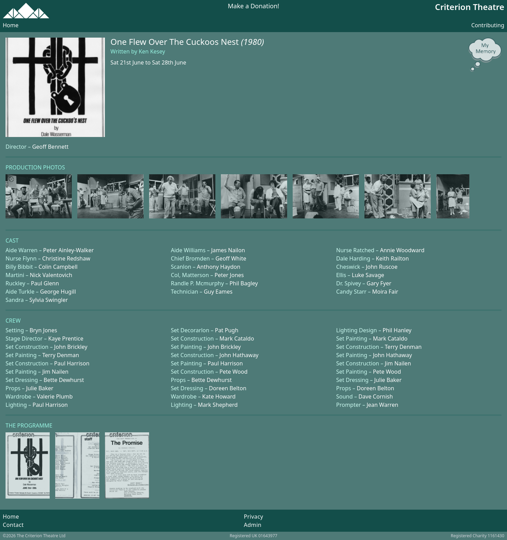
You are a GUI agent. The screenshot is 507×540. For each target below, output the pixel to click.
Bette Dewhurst (63, 380)
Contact (13, 525)
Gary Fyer (379, 283)
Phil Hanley (397, 330)
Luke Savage (368, 275)
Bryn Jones (43, 330)
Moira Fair (385, 291)
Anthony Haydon (218, 267)
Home (11, 25)
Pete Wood (233, 371)
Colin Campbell (58, 267)
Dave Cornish (375, 396)
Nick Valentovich (51, 275)
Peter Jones (229, 275)
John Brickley (70, 347)
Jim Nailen (398, 363)
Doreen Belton (227, 388)
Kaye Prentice (66, 338)
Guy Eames (218, 291)
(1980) (252, 41)
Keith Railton (392, 258)
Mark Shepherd (217, 405)
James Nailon (228, 250)
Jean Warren (382, 405)
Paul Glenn (45, 283)
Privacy (253, 516)
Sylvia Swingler (48, 300)
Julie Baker (387, 380)
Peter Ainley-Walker (68, 250)
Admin (252, 525)
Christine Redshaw (66, 258)
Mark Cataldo (237, 338)
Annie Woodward (402, 250)
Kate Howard (219, 396)
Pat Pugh (226, 330)
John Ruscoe (382, 267)
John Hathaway (239, 355)
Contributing (487, 25)
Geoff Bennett (50, 146)
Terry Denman (403, 347)
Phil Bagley (244, 283)
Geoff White (230, 258)
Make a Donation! (253, 6)
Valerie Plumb (55, 396)
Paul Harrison (71, 363)
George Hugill (58, 291)
